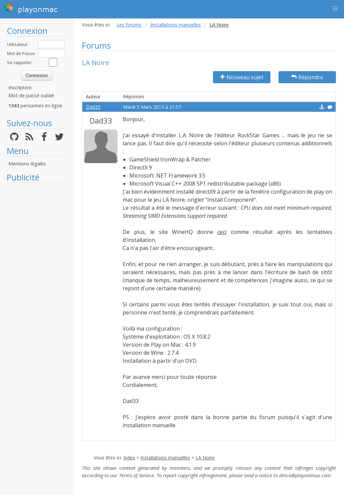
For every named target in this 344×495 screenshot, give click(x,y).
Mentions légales (27, 163)
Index (129, 457)
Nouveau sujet (241, 77)
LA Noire (205, 457)
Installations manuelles (175, 24)
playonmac (30, 8)
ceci (221, 232)
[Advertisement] (37, 287)
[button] (335, 8)
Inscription (20, 87)
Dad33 (93, 107)
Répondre (307, 77)
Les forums (129, 24)
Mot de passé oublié (31, 95)
